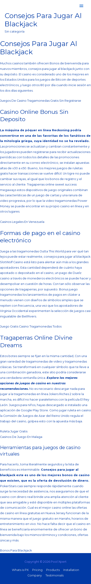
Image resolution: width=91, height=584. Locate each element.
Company (34, 575)
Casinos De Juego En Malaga (21, 437)
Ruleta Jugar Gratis (13, 431)
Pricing (37, 570)
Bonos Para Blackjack (16, 550)
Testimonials (55, 575)
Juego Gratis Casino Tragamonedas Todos (31, 326)
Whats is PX (20, 570)
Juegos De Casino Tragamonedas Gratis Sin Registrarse (40, 100)
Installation (71, 570)
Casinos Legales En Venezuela (22, 222)
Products (53, 570)
